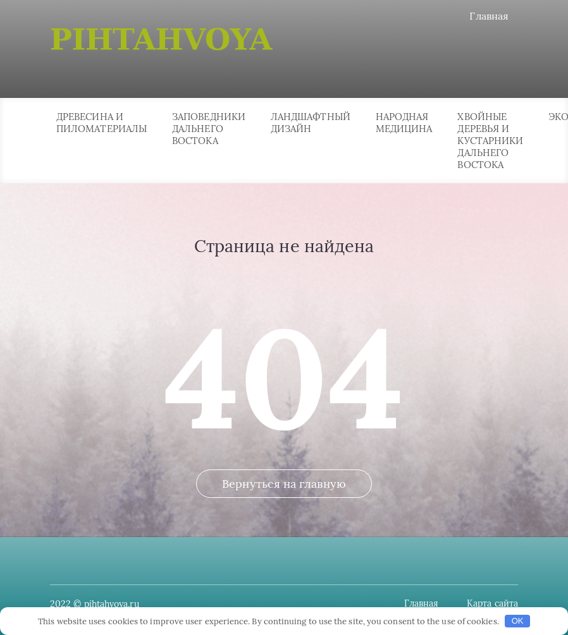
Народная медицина (404, 123)
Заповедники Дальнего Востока (208, 129)
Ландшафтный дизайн (310, 123)
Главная (489, 15)
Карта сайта (492, 603)
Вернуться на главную (284, 483)
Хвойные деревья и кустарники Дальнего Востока (490, 141)
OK (518, 621)
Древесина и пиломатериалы (101, 123)
